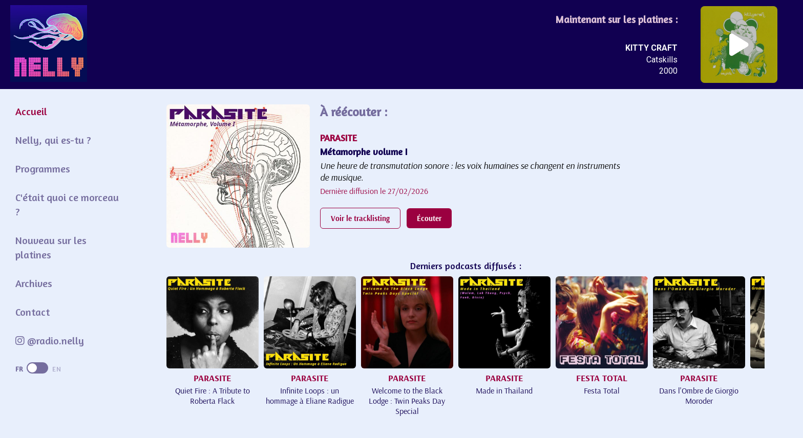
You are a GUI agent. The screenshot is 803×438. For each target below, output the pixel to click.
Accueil (31, 111)
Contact (32, 311)
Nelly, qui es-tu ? (53, 140)
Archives (33, 283)
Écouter (429, 218)
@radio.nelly (49, 340)
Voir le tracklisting (360, 218)
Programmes (42, 168)
